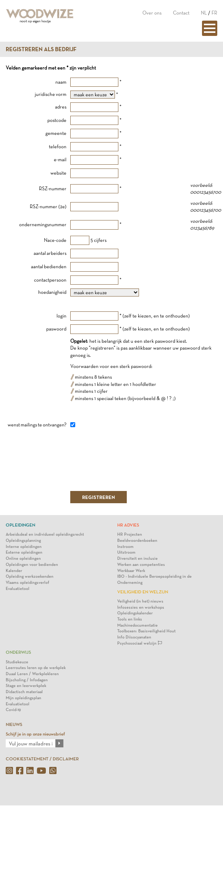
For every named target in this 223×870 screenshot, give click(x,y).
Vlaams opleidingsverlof (27, 582)
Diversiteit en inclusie (137, 558)
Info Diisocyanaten (134, 637)
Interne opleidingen (24, 546)
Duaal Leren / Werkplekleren (32, 673)
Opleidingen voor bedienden (32, 564)
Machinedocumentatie (137, 625)
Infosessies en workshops (140, 607)
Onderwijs (18, 652)
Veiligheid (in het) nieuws (140, 601)
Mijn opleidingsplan (23, 697)
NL (204, 13)
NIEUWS (14, 724)
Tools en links (129, 619)
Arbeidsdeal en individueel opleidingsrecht (45, 534)
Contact (181, 13)
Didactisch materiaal (24, 691)
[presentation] (128, 459)
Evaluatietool (17, 588)
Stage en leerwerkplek (26, 685)
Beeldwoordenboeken (137, 540)
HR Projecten (129, 534)
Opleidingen (20, 525)
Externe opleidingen (24, 552)
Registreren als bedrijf (41, 49)
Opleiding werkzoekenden (29, 576)
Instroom (125, 546)
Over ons (152, 13)
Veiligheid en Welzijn (142, 592)
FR (214, 13)
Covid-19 (13, 709)
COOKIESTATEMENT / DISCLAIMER (42, 758)
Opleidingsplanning (23, 540)
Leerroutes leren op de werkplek (36, 667)
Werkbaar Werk (131, 570)
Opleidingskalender (135, 613)
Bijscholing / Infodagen (27, 679)
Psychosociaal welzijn (139, 643)
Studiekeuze (17, 661)
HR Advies (128, 525)
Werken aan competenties (141, 564)
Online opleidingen (23, 558)
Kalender (14, 570)
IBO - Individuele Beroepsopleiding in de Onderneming (154, 579)
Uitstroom (126, 552)
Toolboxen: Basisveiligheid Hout (146, 631)
